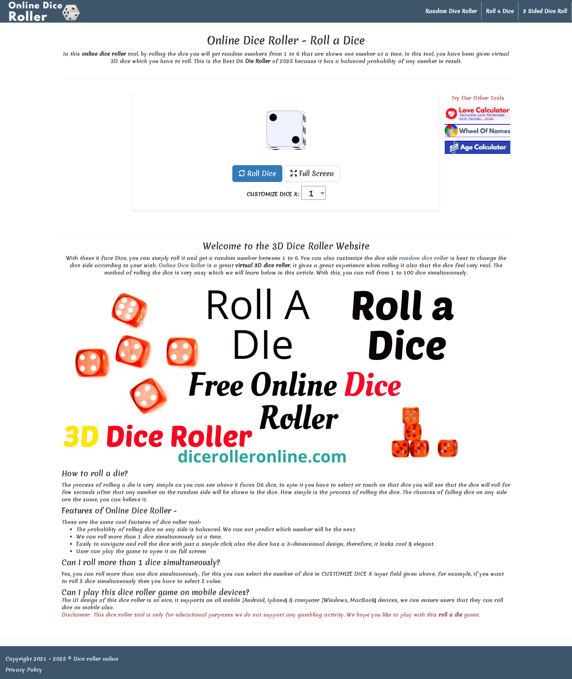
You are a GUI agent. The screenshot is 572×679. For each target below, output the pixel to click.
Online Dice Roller (182, 265)
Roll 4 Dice (500, 11)
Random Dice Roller (451, 11)
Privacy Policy (23, 670)
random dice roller (423, 258)
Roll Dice (257, 173)
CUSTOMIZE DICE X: (273, 194)
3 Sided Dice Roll (545, 11)
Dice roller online (95, 659)
